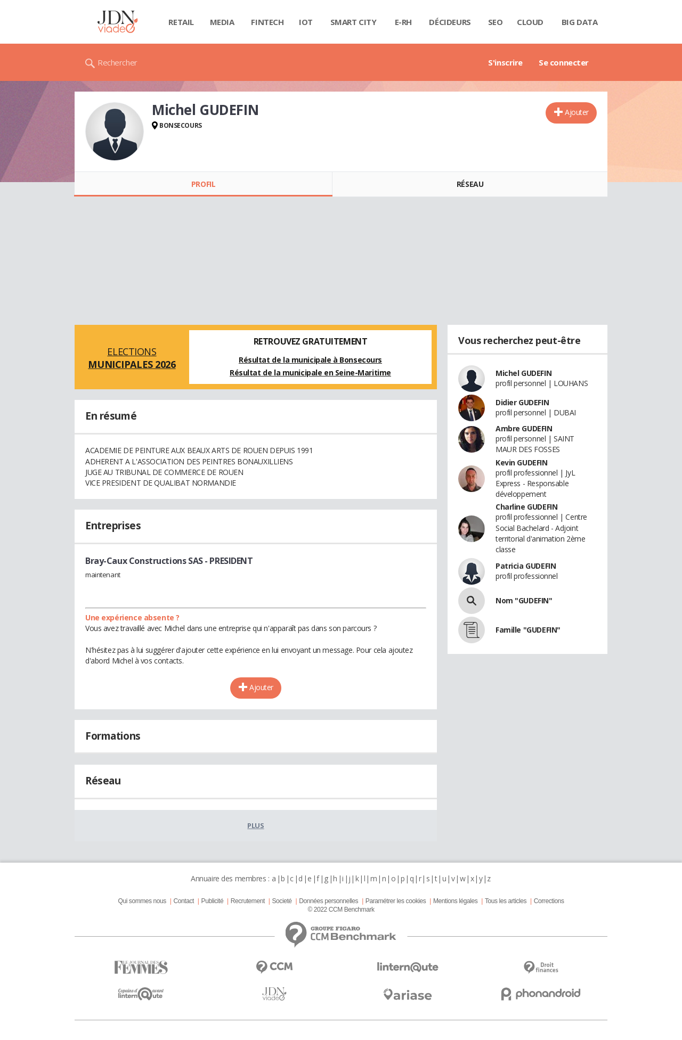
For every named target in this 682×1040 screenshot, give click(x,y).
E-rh (403, 22)
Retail (180, 22)
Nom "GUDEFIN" (524, 600)
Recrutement (248, 901)
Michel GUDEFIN (523, 373)
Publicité (212, 901)
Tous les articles (505, 901)
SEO (495, 22)
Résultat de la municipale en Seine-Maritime (310, 372)
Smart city (353, 22)
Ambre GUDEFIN (524, 428)
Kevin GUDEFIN (522, 462)
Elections (132, 358)
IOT (306, 22)
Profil (203, 184)
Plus (255, 825)
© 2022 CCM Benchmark (340, 909)
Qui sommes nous (142, 901)
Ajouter (577, 112)
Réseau (470, 184)
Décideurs (449, 22)
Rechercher (117, 62)
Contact (184, 901)
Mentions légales (455, 901)
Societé (281, 901)
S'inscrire (505, 62)
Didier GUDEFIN (522, 402)
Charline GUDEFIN (526, 507)
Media (222, 22)
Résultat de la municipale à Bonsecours (310, 360)
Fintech (267, 22)
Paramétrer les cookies (396, 901)
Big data (580, 22)
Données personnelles (328, 901)
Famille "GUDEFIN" (528, 630)
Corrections (549, 901)
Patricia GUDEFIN (526, 566)
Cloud (530, 22)
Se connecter (564, 62)
